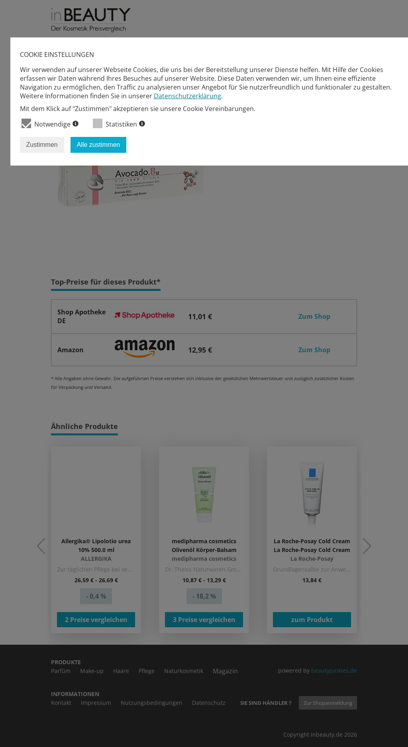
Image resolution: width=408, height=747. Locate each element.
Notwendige (50, 124)
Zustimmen (42, 144)
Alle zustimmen (98, 144)
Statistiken (119, 124)
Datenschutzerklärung (187, 96)
